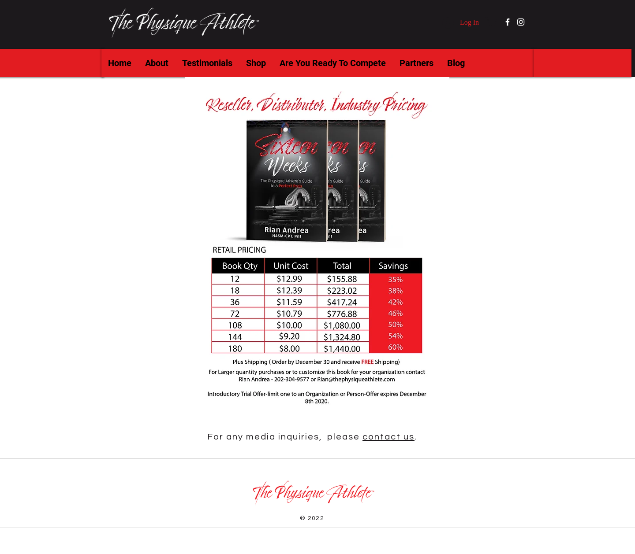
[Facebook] (507, 22)
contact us (388, 436)
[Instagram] (521, 22)
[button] (491, 21)
